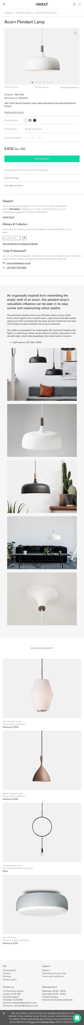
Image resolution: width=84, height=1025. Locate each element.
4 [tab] (44, 82)
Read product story (14, 112)
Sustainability (9, 970)
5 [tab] (48, 82)
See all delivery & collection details (20, 243)
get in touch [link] (16, 212)
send (24, 238)
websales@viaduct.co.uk (24, 1002)
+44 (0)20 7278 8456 (16, 267)
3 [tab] (40, 82)
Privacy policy (10, 979)
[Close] (4, 1013)
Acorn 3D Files (11, 178)
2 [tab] (36, 82)
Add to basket (42, 159)
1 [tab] (32, 82)
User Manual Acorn (13, 185)
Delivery (46, 970)
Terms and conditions (52, 976)
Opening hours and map (54, 973)
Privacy (32, 1022)
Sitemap (7, 976)
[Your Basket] (74, 4)
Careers (7, 973)
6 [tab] (52, 82)
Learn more (8, 217)
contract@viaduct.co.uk (18, 263)
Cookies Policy (47, 1022)
